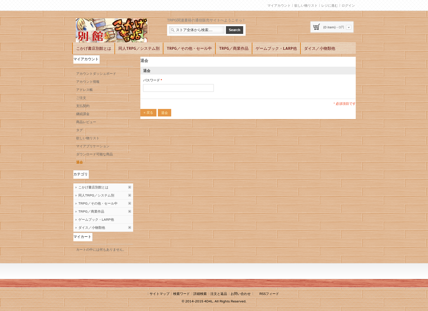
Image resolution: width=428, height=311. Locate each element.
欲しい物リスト (306, 5)
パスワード (151, 80)
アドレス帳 (84, 90)
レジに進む (329, 5)
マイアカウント (279, 5)
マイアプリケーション (93, 146)
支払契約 (82, 106)
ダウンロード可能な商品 (94, 154)
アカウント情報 (87, 81)
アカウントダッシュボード (96, 73)
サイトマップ (160, 294)
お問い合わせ (241, 294)
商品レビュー (86, 122)
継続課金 (82, 114)
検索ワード (181, 294)
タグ (79, 130)
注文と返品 (218, 294)
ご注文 (81, 98)
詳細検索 (200, 294)
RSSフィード (269, 294)
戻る (148, 113)
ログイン (348, 5)
